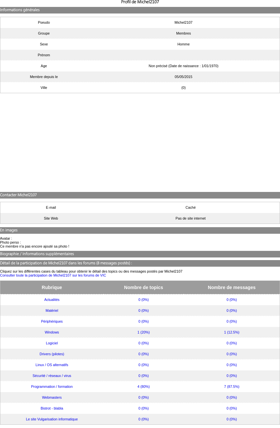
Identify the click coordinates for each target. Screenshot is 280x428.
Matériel (52, 310)
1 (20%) (144, 332)
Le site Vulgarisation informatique (52, 419)
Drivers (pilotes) (52, 354)
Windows (52, 332)
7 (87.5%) (231, 386)
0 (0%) (144, 300)
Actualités (51, 300)
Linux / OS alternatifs (52, 365)
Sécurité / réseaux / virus (52, 376)
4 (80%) (144, 386)
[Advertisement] (140, 142)
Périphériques (52, 321)
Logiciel (52, 343)
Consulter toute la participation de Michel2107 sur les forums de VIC (53, 275)
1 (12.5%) (231, 332)
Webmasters (52, 397)
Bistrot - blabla (52, 408)
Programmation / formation (52, 386)
